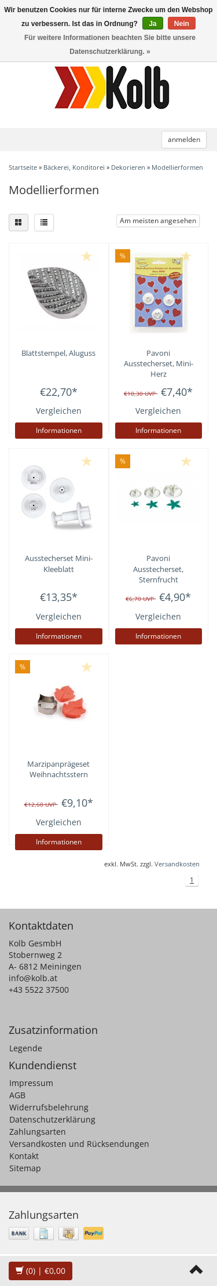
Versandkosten (177, 863)
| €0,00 (40, 1270)
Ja (152, 24)
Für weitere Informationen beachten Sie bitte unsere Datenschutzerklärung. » (110, 45)
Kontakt (24, 1155)
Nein (181, 24)
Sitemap (25, 1168)
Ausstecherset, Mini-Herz (158, 363)
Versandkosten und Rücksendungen (79, 1143)
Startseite (23, 167)
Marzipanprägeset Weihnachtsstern (58, 769)
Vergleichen (59, 410)
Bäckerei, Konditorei (74, 167)
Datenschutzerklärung (52, 1119)
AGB (17, 1095)
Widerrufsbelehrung (49, 1107)
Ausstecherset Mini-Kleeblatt (59, 563)
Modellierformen (177, 167)
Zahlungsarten (37, 1131)
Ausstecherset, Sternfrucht (158, 568)
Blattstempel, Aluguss (58, 353)
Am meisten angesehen (158, 220)
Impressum (31, 1082)
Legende (25, 1048)
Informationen (59, 430)
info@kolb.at (33, 977)
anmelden (184, 139)
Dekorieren (128, 167)
